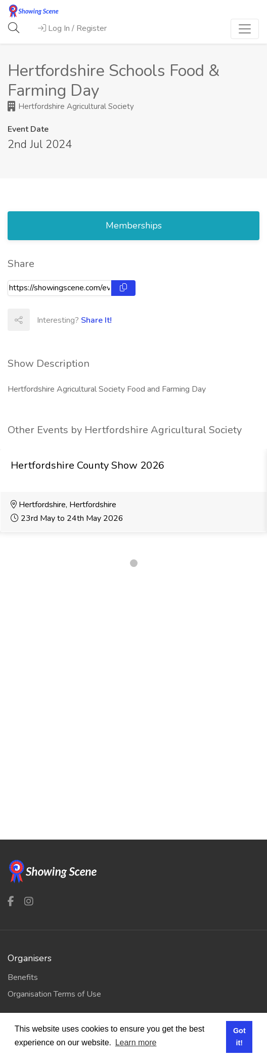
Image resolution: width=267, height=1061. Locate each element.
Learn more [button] (136, 1042)
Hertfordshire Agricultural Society (71, 106)
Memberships (134, 225)
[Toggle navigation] (245, 29)
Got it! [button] (239, 1037)
